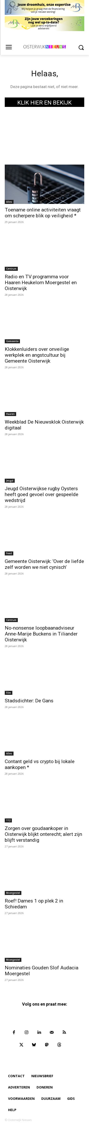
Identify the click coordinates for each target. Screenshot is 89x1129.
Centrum (11, 268)
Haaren (10, 414)
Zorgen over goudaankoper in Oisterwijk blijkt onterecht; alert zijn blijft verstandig (43, 834)
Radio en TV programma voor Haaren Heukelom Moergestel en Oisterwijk (41, 282)
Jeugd (9, 480)
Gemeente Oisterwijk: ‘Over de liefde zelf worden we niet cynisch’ (44, 564)
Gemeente (12, 341)
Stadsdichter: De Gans (29, 701)
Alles (9, 201)
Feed (9, 553)
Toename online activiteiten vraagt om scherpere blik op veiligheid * (43, 213)
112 (8, 820)
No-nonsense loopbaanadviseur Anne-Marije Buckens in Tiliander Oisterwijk (41, 634)
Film (8, 692)
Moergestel (13, 892)
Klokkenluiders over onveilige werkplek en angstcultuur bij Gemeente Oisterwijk (37, 355)
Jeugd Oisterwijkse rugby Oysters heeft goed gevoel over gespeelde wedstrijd (41, 494)
